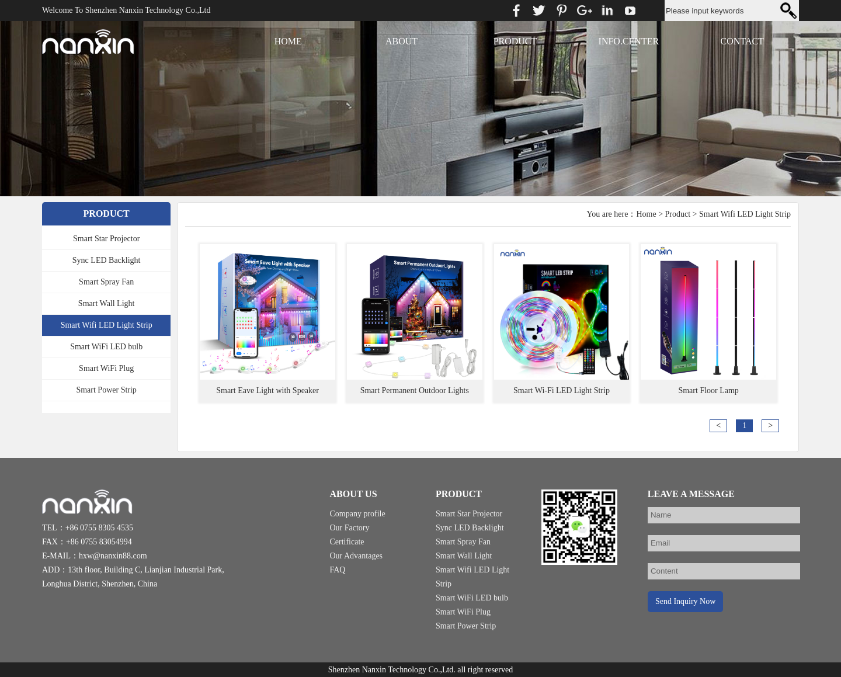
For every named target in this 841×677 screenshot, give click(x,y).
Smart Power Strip (106, 390)
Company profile (357, 513)
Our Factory (349, 527)
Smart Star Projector (106, 238)
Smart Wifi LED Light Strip (106, 325)
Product (678, 214)
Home (646, 214)
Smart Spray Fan (106, 281)
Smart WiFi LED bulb (106, 346)
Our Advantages (356, 555)
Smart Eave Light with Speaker (267, 390)
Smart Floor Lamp (708, 390)
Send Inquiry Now (685, 601)
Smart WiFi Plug (106, 368)
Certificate (346, 541)
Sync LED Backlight (106, 260)
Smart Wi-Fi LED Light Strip (561, 390)
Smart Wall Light (106, 303)
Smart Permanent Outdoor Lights (414, 390)
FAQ (337, 569)
